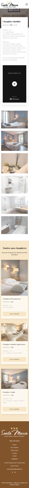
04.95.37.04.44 (14, 466)
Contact (14, 456)
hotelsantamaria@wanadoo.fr (14, 469)
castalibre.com (23, 483)
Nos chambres (14, 447)
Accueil (14, 445)
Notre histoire (14, 450)
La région (14, 453)
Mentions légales (14, 484)
